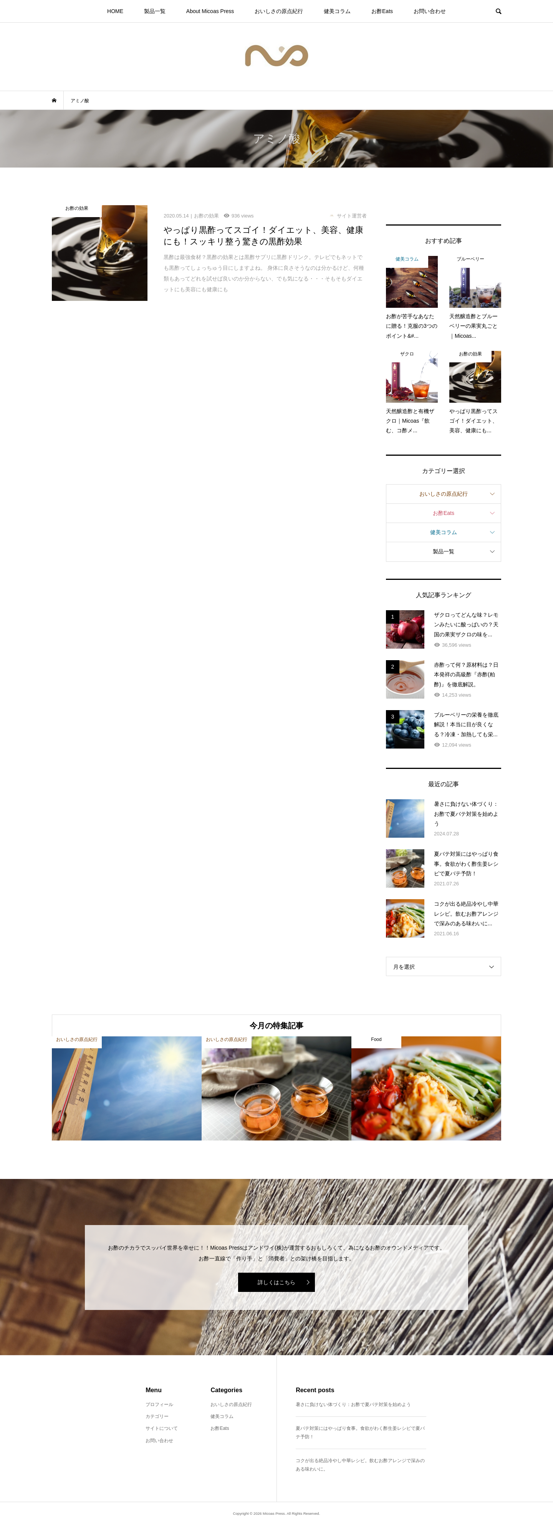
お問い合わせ (430, 11)
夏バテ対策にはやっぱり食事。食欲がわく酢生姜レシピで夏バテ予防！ (360, 1432)
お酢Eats (382, 11)
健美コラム (337, 11)
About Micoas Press (210, 11)
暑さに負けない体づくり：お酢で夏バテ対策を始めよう (353, 1404)
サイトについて (162, 1428)
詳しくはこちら (276, 1282)
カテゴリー (157, 1416)
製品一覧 (155, 11)
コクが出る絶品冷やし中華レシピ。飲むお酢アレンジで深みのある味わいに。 (360, 1465)
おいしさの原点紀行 (279, 11)
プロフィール (159, 1404)
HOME (115, 11)
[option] (127, 1088)
